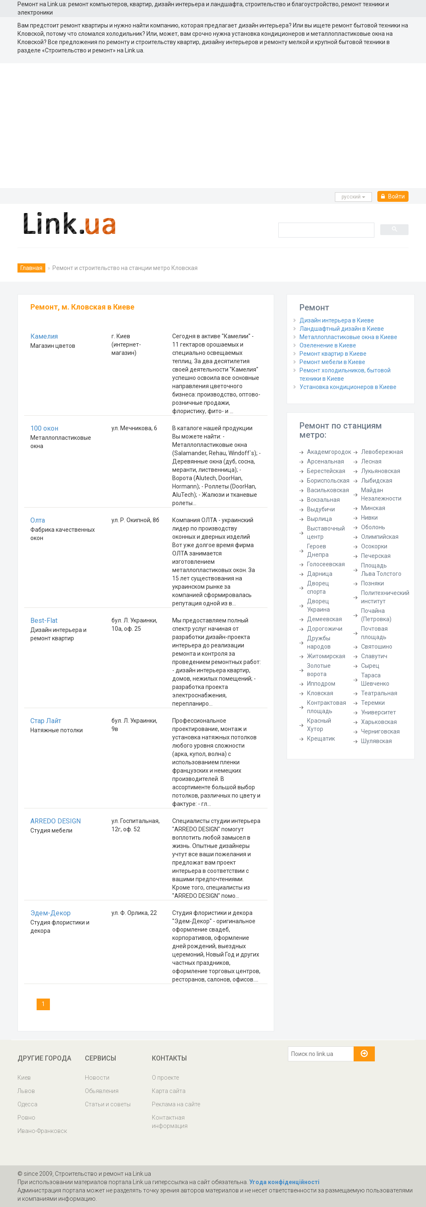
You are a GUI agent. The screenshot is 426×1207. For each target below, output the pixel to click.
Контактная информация (170, 1121)
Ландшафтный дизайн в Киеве (342, 328)
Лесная (371, 461)
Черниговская (380, 731)
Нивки (369, 517)
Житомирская (326, 656)
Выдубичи (321, 509)
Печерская (376, 556)
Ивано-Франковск (42, 1131)
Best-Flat (43, 621)
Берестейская (326, 471)
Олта (37, 520)
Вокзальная (323, 499)
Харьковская (379, 722)
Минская (373, 508)
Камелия (44, 336)
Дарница (319, 573)
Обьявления (102, 1091)
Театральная (379, 693)
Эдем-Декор (50, 913)
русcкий (353, 197)
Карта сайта (169, 1091)
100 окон (44, 428)
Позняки (372, 583)
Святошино (376, 646)
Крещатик (321, 738)
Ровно (26, 1117)
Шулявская (376, 741)
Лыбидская (376, 480)
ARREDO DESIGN (55, 821)
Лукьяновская (380, 471)
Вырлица (319, 519)
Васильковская (328, 490)
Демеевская (324, 619)
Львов (26, 1091)
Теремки (373, 702)
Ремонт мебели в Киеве (332, 362)
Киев (24, 1077)
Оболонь (373, 527)
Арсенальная (325, 461)
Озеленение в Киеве (328, 345)
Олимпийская (380, 536)
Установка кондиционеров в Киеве (348, 387)
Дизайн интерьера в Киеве (337, 320)
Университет (378, 712)
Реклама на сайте (176, 1104)
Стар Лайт (45, 721)
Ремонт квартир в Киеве (333, 353)
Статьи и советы (108, 1104)
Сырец (370, 665)
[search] (325, 229)
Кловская (320, 693)
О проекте (165, 1077)
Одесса (27, 1104)
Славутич (374, 656)
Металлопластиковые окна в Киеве (348, 337)
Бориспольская (328, 480)
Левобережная (382, 452)
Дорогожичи (324, 628)
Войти (393, 196)
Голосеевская (326, 564)
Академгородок (329, 452)
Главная (31, 268)
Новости (97, 1077)
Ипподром (321, 683)
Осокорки (374, 546)
